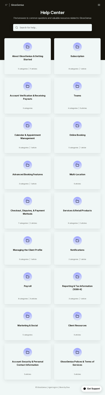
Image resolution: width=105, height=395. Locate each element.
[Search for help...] (54, 27)
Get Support (91, 388)
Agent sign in (53, 387)
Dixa (67, 387)
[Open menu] (99, 5)
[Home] (6, 5)
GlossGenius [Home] (17, 4)
